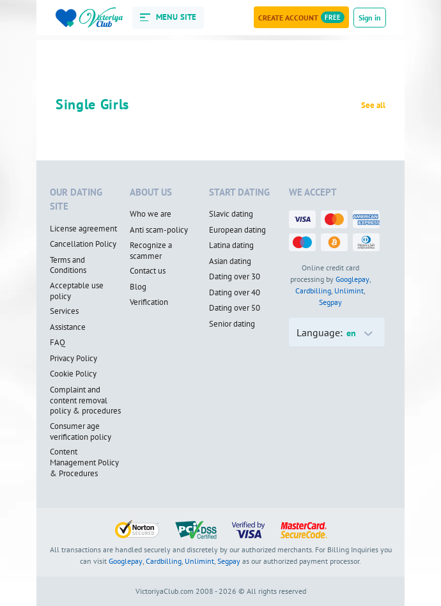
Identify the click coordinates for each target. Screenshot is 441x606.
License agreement (83, 229)
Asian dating (230, 261)
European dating (237, 230)
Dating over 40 (234, 293)
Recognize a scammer (151, 250)
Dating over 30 (234, 277)
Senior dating (232, 324)
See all (373, 105)
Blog (138, 287)
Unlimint (349, 290)
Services (64, 311)
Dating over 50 (234, 308)
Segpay (330, 302)
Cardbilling (313, 290)
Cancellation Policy (83, 244)
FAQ (57, 343)
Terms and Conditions (68, 265)
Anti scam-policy (159, 230)
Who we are (150, 214)
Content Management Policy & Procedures (84, 462)
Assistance (68, 327)
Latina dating (231, 245)
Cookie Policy (73, 374)
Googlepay (352, 279)
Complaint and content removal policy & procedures (85, 400)
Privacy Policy (73, 359)
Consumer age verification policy (80, 431)
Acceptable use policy (77, 291)
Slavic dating (231, 214)
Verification (149, 302)
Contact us (148, 271)
